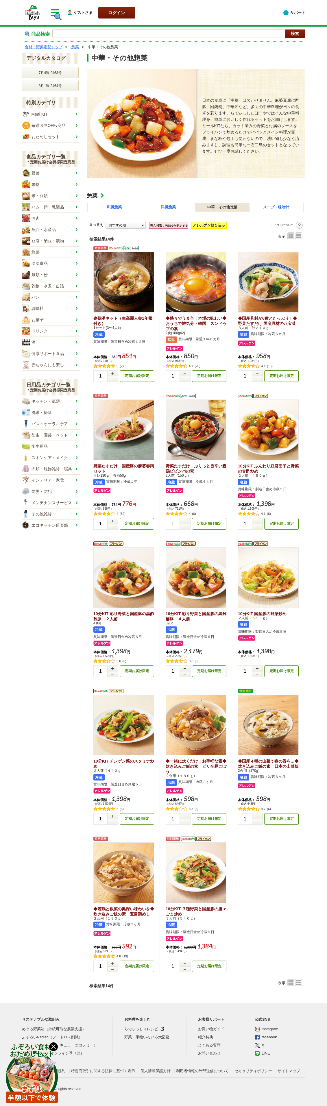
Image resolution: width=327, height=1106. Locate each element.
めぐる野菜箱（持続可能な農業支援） (54, 1029)
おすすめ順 (117, 225)
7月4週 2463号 (50, 73)
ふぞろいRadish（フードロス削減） (52, 1037)
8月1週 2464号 (50, 86)
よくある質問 (209, 1045)
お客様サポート (211, 1019)
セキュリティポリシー (253, 1071)
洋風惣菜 (168, 207)
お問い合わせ (209, 1053)
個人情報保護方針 (156, 1071)
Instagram (266, 1029)
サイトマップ (289, 1071)
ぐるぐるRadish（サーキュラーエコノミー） (59, 1045)
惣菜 (92, 196)
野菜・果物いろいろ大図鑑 (146, 1037)
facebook (266, 1037)
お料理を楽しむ (137, 1019)
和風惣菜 (114, 207)
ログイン (116, 12)
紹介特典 (205, 1037)
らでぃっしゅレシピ (141, 1029)
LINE (262, 1053)
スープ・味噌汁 (276, 207)
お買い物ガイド (211, 1029)
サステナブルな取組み (41, 1019)
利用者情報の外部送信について (202, 1071)
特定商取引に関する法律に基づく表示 (103, 1071)
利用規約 (57, 1071)
